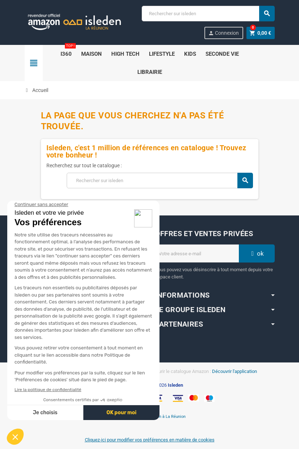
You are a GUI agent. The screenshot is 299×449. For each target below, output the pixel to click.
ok (256, 253)
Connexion (223, 33)
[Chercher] (208, 13)
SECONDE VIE (222, 54)
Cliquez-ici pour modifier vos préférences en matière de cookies (150, 439)
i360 (68, 51)
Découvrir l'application (234, 371)
